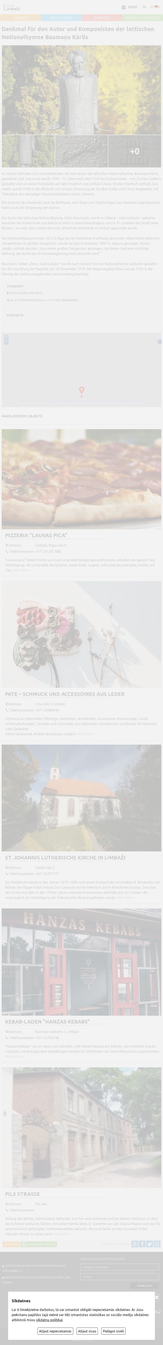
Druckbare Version (41, 1244)
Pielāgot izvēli (113, 1331)
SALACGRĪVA (61, 18)
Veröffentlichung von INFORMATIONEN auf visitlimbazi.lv (34, 1268)
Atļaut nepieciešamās (55, 1331)
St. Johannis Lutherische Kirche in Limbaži (65, 858)
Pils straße (22, 1194)
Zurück (12, 1244)
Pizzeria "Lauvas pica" (36, 535)
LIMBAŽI (102, 18)
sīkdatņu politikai (49, 1320)
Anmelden (144, 1285)
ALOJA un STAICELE (142, 18)
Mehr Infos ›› (22, 570)
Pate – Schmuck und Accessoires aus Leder (65, 694)
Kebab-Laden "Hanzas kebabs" (47, 1022)
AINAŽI (20, 18)
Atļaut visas (87, 1331)
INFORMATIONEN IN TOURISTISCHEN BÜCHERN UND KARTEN (36, 1280)
